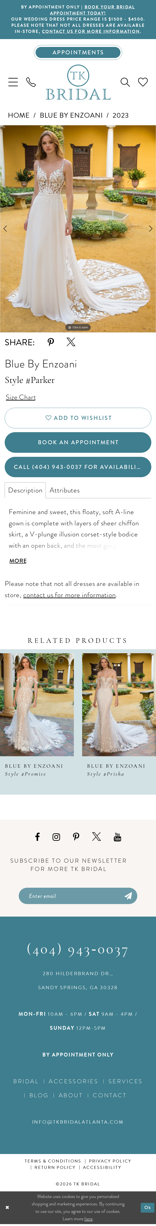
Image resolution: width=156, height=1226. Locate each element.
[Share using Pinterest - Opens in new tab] (50, 343)
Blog (39, 1097)
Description (25, 492)
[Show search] (125, 82)
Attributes (65, 492)
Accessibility (102, 1169)
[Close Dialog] (7, 1209)
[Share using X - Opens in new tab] (71, 343)
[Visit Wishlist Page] (143, 82)
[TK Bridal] (78, 83)
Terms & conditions (53, 1163)
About (71, 1097)
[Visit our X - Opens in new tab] (96, 839)
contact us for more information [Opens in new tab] (69, 596)
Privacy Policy (110, 1163)
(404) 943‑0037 (78, 951)
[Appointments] (78, 53)
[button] (13, 82)
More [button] (18, 562)
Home (19, 116)
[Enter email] (78, 897)
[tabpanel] (78, 229)
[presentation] (37, 706)
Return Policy (54, 1169)
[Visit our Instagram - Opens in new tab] (56, 838)
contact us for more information (91, 32)
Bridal (26, 1083)
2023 (121, 116)
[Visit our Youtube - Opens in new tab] (117, 838)
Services (125, 1083)
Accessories (73, 1083)
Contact (110, 1097)
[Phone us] (31, 82)
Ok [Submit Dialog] (148, 1209)
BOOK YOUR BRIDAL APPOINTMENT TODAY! (92, 10)
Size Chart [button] (21, 397)
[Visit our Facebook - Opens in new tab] (37, 838)
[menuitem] (13, 82)
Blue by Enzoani (71, 116)
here (88, 1220)
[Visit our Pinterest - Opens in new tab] (76, 838)
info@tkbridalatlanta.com (78, 1123)
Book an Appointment (78, 443)
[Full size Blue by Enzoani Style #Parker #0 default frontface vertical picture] (78, 229)
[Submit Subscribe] (127, 897)
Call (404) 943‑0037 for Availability (80, 468)
